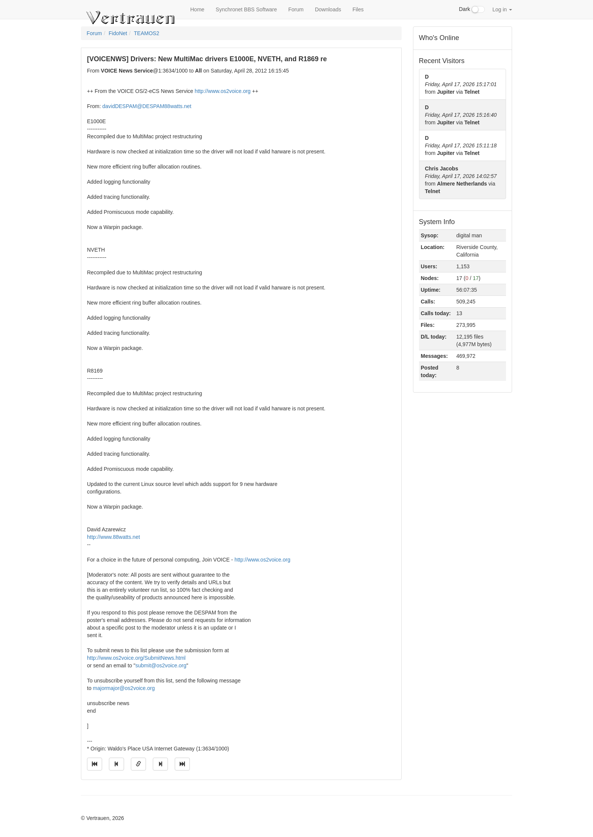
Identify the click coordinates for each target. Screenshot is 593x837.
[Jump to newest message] (182, 764)
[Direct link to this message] (138, 764)
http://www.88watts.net (113, 537)
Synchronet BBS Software (246, 9)
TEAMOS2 (146, 33)
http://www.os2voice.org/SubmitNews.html (136, 658)
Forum (295, 9)
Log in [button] (502, 9)
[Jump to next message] (160, 764)
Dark (472, 9)
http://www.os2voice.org (223, 91)
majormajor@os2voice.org (124, 688)
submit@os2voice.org (160, 665)
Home (197, 9)
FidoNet (118, 33)
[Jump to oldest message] (94, 764)
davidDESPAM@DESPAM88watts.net (146, 106)
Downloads (328, 9)
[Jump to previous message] (116, 764)
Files (358, 9)
